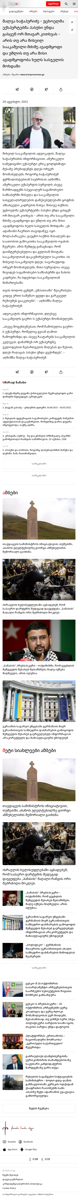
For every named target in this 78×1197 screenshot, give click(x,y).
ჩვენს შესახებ (10, 1175)
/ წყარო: (27, 74)
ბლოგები (48, 11)
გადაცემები (16, 11)
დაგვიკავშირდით (13, 1179)
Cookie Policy (9, 1188)
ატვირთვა (53, 3)
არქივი (64, 11)
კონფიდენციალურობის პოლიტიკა (22, 1183)
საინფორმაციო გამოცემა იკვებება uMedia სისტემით (28, 1194)
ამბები (33, 11)
